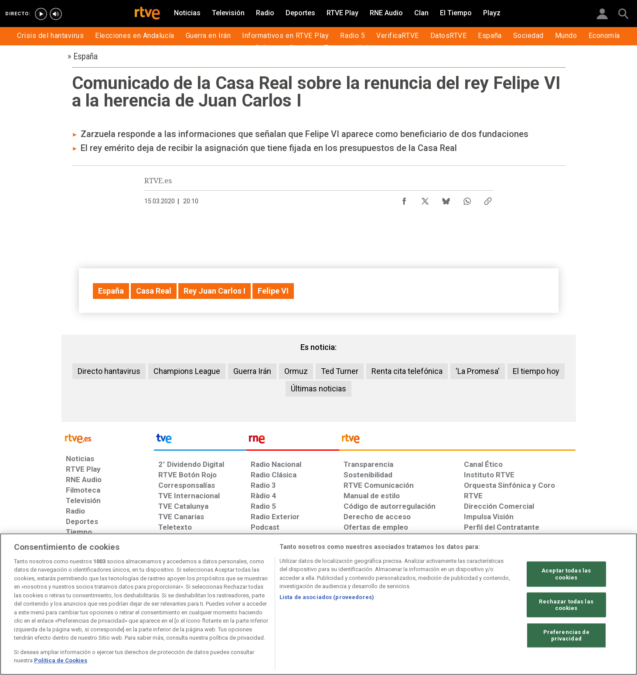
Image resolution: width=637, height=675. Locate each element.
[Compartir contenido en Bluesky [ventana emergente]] (446, 199)
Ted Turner (339, 371)
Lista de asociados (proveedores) (326, 597)
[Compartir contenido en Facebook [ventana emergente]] (404, 199)
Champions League (186, 371)
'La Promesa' (478, 371)
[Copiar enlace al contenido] (487, 199)
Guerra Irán (252, 371)
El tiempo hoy (536, 371)
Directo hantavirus (109, 371)
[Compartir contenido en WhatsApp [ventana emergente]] (466, 199)
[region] (318, 604)
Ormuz (296, 371)
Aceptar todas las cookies (566, 574)
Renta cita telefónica (407, 371)
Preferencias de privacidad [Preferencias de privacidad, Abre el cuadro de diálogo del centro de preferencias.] (566, 635)
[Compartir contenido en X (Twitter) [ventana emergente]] (425, 199)
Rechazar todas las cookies (566, 604)
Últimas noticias (318, 388)
